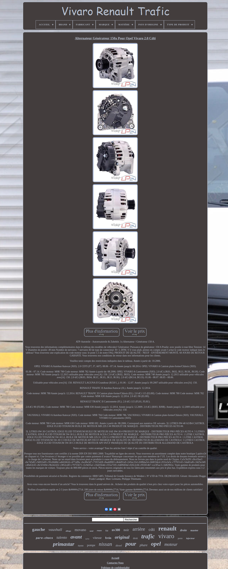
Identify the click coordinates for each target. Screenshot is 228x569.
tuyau (80, 545)
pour (130, 544)
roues (99, 530)
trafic (148, 536)
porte (180, 538)
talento (61, 537)
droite (183, 530)
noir (126, 530)
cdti (152, 529)
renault (167, 528)
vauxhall (55, 529)
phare (143, 545)
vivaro (166, 536)
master (194, 530)
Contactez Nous (115, 563)
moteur (171, 544)
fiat (106, 530)
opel (156, 543)
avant (76, 537)
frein (108, 538)
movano (80, 530)
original (122, 537)
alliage (68, 531)
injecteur (190, 538)
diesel (119, 545)
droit (135, 538)
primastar (63, 544)
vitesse (97, 538)
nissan (105, 544)
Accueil (115, 558)
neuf (91, 531)
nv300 (116, 530)
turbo (87, 539)
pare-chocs (44, 538)
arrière (139, 529)
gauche (38, 529)
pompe (91, 545)
